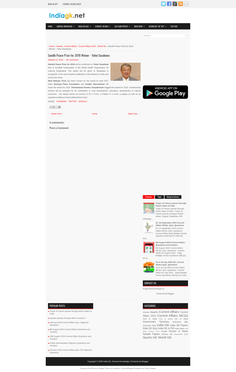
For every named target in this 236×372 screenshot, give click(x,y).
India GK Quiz (85, 25)
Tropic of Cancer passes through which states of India (171, 204)
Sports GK (150, 337)
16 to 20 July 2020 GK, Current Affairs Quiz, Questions (170, 263)
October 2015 (154, 331)
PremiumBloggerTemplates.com (132, 368)
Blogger (170, 293)
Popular (148, 197)
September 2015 (181, 334)
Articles (146, 312)
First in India (150, 319)
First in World (166, 319)
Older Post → (134, 114)
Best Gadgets (151, 368)
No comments (72, 60)
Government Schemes (156, 321)
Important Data (149, 325)
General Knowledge (66, 25)
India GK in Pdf (166, 328)
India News (140, 25)
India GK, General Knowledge (116, 361)
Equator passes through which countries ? (68, 318)
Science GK (167, 334)
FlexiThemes (92, 368)
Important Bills (180, 322)
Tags (159, 197)
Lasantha (116, 368)
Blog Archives (173, 197)
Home (50, 26)
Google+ (82, 101)
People (164, 331)
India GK (163, 325)
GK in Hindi (181, 319)
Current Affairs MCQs (72, 4)
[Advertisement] (83, 37)
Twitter (72, 101)
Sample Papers (151, 334)
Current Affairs (103, 25)
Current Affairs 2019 (87, 46)
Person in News (178, 331)
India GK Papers (179, 325)
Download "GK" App (158, 25)
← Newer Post (55, 114)
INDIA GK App (53, 4)
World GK (101, 46)
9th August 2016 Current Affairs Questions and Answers (170, 243)
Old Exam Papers (123, 25)
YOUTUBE (173, 26)
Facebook (61, 101)
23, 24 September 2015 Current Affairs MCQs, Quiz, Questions (170, 224)
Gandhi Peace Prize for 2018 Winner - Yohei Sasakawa (79, 55)
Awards (59, 46)
